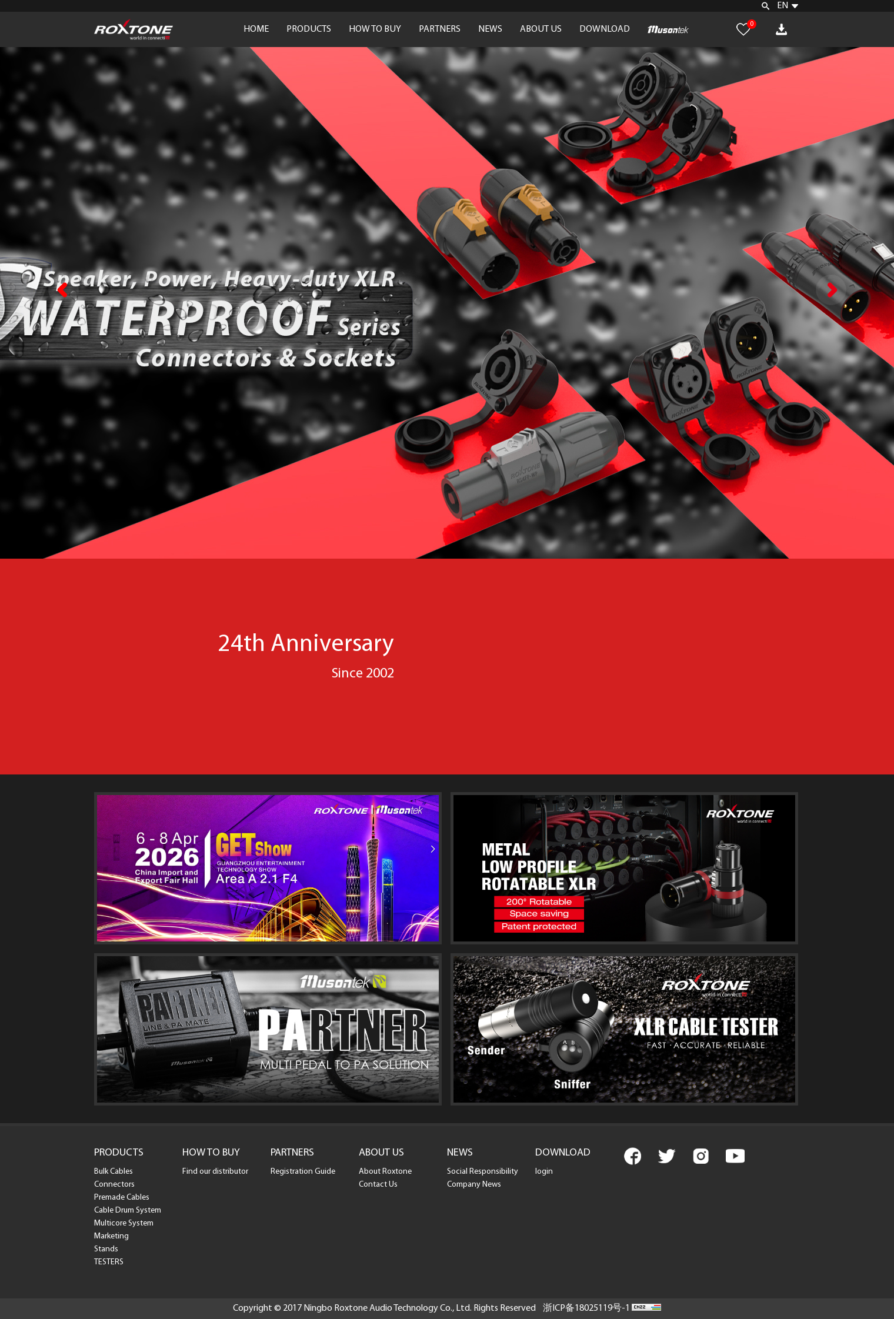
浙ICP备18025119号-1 (586, 1308)
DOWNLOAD (604, 29)
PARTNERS (440, 29)
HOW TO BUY (375, 29)
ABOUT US (541, 29)
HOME (256, 29)
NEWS (490, 29)
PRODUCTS (308, 29)
